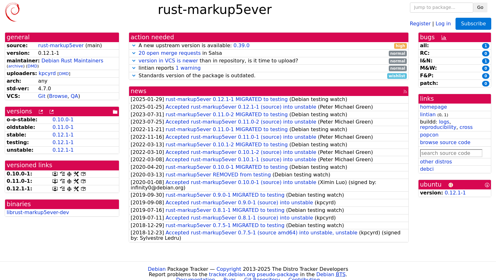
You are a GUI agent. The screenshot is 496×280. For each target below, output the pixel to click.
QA (74, 96)
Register (420, 23)
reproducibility (438, 127)
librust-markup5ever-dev (38, 212)
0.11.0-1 (63, 127)
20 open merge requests (170, 53)
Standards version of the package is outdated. (269, 76)
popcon (429, 135)
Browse (58, 96)
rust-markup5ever (61, 45)
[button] (133, 45)
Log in (443, 23)
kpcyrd (47, 73)
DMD (32, 66)
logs (444, 122)
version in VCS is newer (168, 61)
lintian (428, 114)
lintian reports (269, 68)
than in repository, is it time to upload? (269, 61)
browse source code (445, 142)
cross (466, 127)
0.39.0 (241, 45)
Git (42, 96)
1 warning (188, 68)
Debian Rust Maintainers (72, 61)
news (138, 91)
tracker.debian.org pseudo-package (254, 274)
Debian (157, 269)
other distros (436, 162)
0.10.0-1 (63, 120)
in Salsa (269, 53)
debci (427, 169)
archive (15, 66)
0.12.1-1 (63, 135)
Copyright (228, 269)
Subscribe (473, 24)
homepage (433, 107)
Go (480, 7)
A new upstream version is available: (269, 45)
